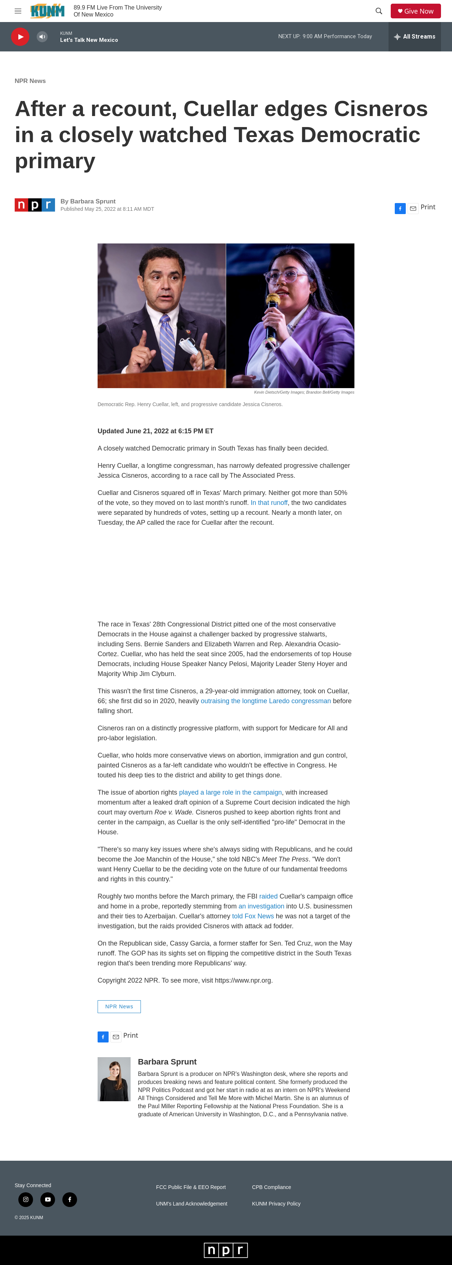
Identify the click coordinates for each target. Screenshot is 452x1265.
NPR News (30, 80)
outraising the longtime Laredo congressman (266, 701)
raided (268, 896)
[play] (20, 37)
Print (427, 206)
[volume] (42, 37)
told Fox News (253, 916)
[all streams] (415, 36)
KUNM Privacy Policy (276, 1204)
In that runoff (269, 502)
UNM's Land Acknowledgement (191, 1204)
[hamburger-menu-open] (18, 11)
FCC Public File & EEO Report (191, 1187)
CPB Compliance (271, 1187)
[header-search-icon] (379, 11)
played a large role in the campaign (230, 792)
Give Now (419, 11)
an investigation (261, 906)
